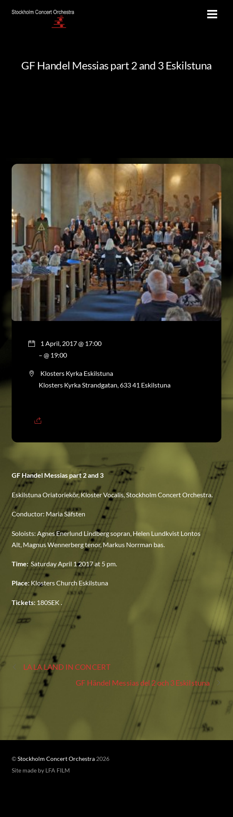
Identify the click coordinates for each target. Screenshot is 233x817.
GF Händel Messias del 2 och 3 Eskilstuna (148, 683)
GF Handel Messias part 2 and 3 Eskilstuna (116, 65)
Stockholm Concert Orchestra (56, 758)
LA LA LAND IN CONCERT (61, 667)
